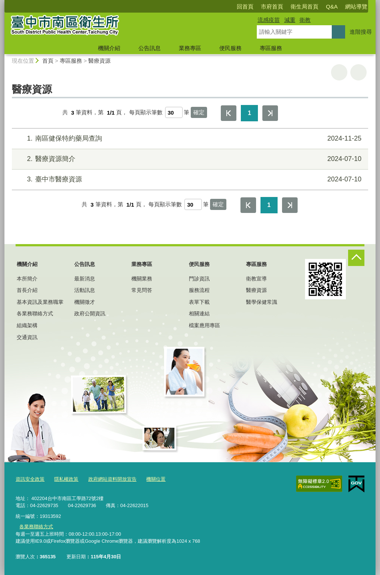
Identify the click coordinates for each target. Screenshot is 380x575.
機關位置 (156, 479)
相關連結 (199, 313)
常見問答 (141, 290)
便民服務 (230, 48)
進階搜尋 (361, 32)
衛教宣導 (256, 279)
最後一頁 (270, 113)
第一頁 (228, 113)
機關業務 (141, 279)
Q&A (332, 6)
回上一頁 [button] (358, 72)
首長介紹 (27, 290)
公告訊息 (149, 48)
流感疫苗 (269, 20)
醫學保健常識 (261, 302)
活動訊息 (84, 290)
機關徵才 (84, 302)
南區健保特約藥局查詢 (189, 138)
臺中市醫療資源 (189, 179)
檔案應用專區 (204, 325)
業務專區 (190, 48)
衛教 (305, 20)
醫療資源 (99, 61)
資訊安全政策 (30, 479)
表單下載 (199, 302)
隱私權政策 (66, 479)
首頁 (47, 61)
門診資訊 (199, 279)
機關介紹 (109, 48)
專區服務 (271, 48)
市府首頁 (272, 6)
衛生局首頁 (304, 6)
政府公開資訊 (89, 313)
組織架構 (27, 325)
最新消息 (84, 279)
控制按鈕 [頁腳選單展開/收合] (356, 258)
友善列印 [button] (339, 72)
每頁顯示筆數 (146, 112)
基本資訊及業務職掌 (40, 302)
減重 (289, 20)
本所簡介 (27, 279)
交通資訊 (27, 337)
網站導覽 (356, 6)
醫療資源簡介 (189, 159)
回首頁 (245, 6)
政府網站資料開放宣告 (112, 479)
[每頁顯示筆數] (174, 112)
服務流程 (199, 290)
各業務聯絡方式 (35, 313)
